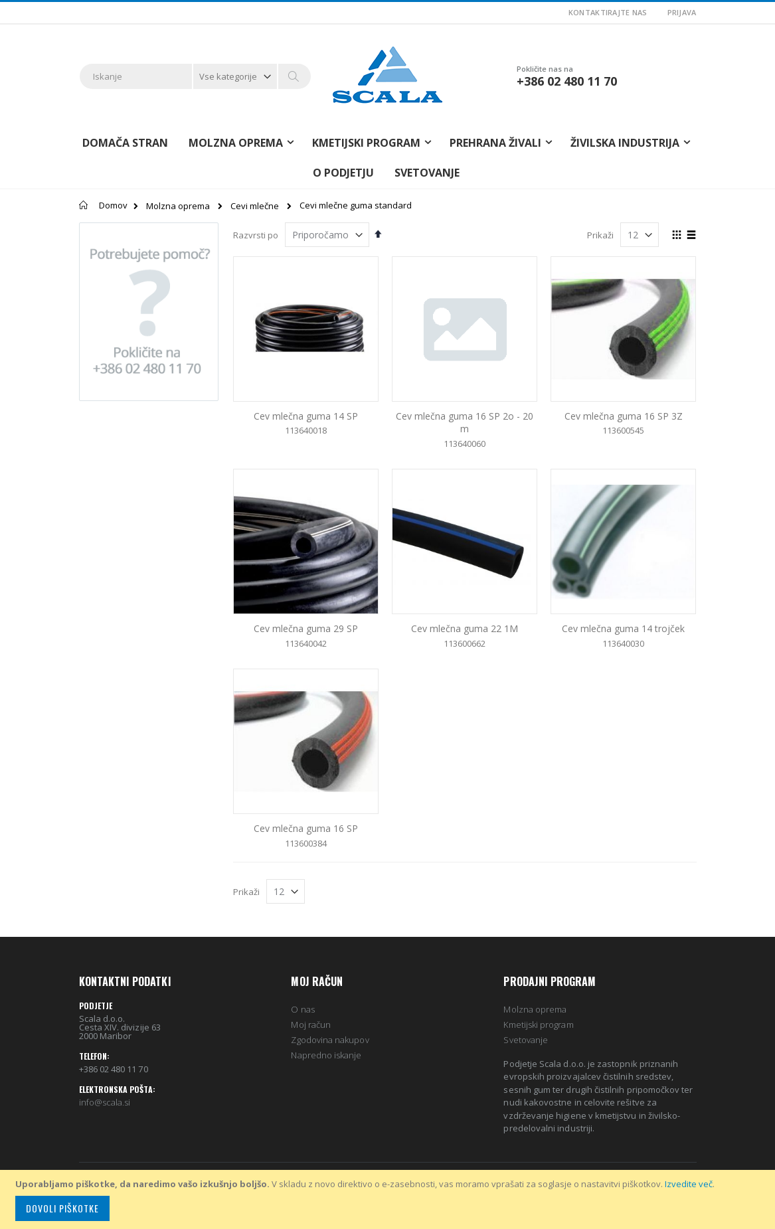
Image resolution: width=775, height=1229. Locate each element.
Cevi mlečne (254, 206)
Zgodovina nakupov (330, 1040)
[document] (389, 1199)
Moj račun (311, 1024)
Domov (113, 205)
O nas (302, 1009)
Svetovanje (427, 172)
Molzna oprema (178, 206)
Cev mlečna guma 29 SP (306, 628)
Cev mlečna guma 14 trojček (623, 628)
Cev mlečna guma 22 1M (464, 628)
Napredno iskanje (326, 1055)
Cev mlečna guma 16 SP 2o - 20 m (464, 423)
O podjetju (343, 172)
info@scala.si (105, 1102)
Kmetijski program (538, 1024)
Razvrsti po (255, 235)
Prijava (682, 12)
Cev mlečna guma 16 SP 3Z (623, 416)
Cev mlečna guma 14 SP (306, 416)
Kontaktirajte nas (607, 12)
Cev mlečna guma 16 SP (306, 828)
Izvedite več (689, 1184)
